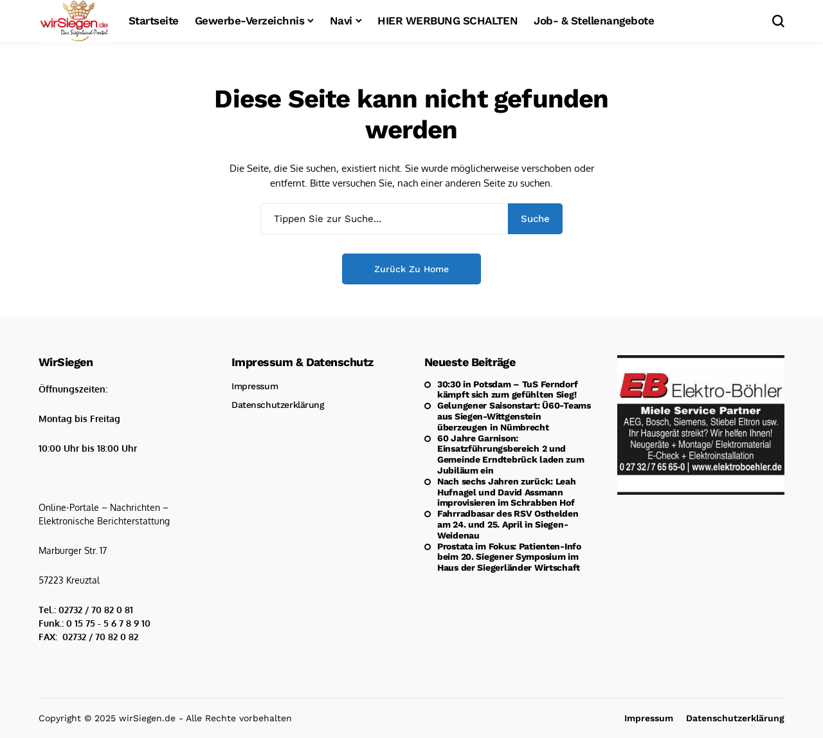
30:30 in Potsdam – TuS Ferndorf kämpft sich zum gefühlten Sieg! (507, 389)
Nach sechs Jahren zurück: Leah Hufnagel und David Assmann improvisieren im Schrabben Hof (506, 492)
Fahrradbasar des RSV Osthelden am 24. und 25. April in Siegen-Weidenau (508, 524)
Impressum (254, 386)
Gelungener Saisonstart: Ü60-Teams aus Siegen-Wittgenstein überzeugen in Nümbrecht (514, 416)
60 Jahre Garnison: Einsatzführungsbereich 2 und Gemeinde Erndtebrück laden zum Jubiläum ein (510, 454)
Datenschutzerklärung (278, 405)
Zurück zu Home (411, 269)
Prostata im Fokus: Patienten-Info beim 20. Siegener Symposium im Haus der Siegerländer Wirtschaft (509, 557)
